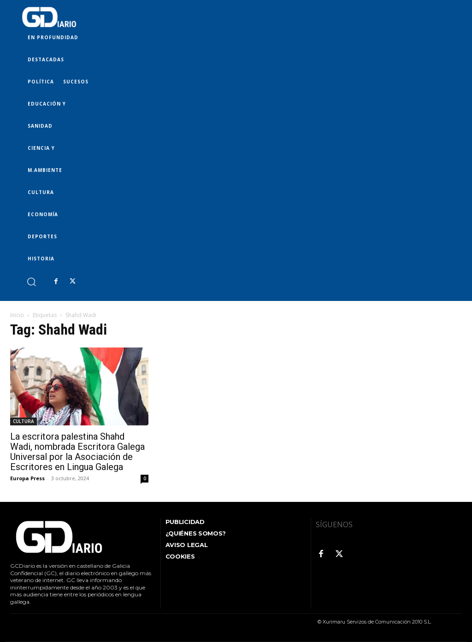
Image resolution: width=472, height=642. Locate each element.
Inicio (17, 315)
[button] (31, 281)
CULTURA (23, 421)
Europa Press (27, 478)
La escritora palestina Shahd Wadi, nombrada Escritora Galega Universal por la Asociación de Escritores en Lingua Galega (77, 451)
